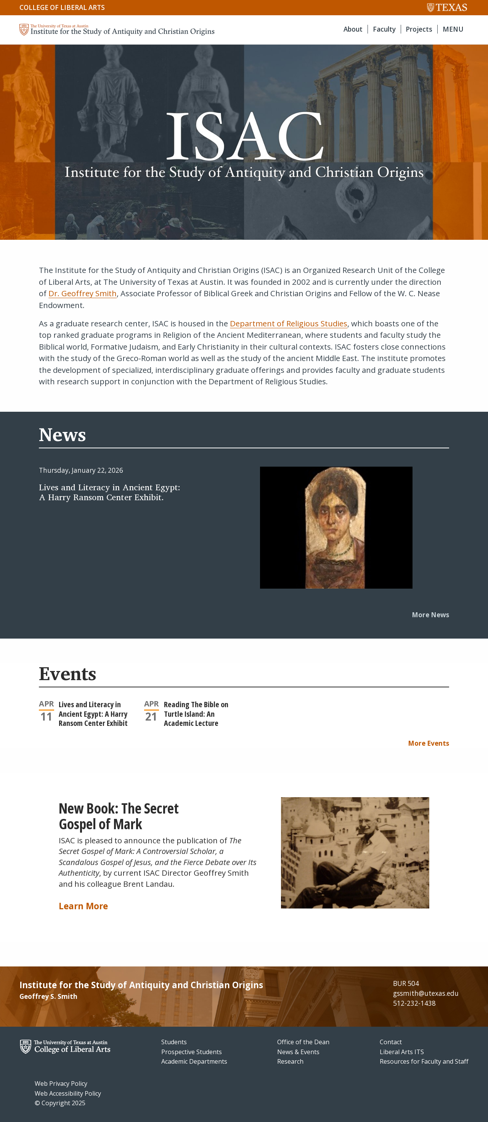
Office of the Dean (303, 1042)
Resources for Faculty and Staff (424, 1061)
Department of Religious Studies (288, 323)
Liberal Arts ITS (402, 1052)
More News (430, 614)
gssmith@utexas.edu (426, 993)
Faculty (384, 29)
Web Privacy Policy (61, 1083)
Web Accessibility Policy (68, 1093)
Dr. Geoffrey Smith (82, 293)
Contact (391, 1042)
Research (290, 1061)
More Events (428, 743)
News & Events (298, 1052)
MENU (453, 29)
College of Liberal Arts (62, 7)
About (353, 29)
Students (174, 1042)
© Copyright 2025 (60, 1103)
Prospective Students (191, 1052)
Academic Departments (194, 1061)
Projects (419, 29)
